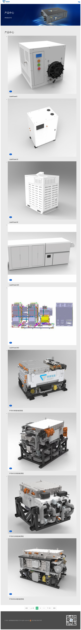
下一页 (48, 608)
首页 (26, 608)
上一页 (32, 608)
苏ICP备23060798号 (37, 620)
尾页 (54, 608)
